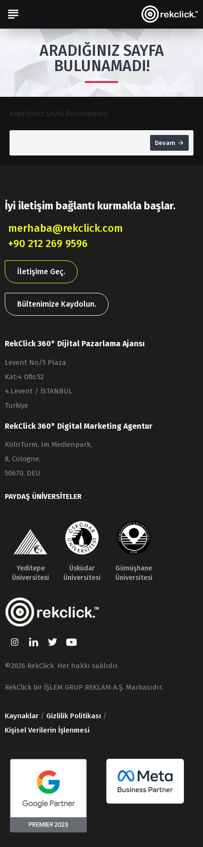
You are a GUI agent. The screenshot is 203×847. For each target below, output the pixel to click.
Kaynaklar (22, 716)
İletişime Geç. (41, 271)
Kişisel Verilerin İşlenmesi (47, 730)
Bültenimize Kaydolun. (56, 304)
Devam (165, 142)
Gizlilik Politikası (73, 716)
